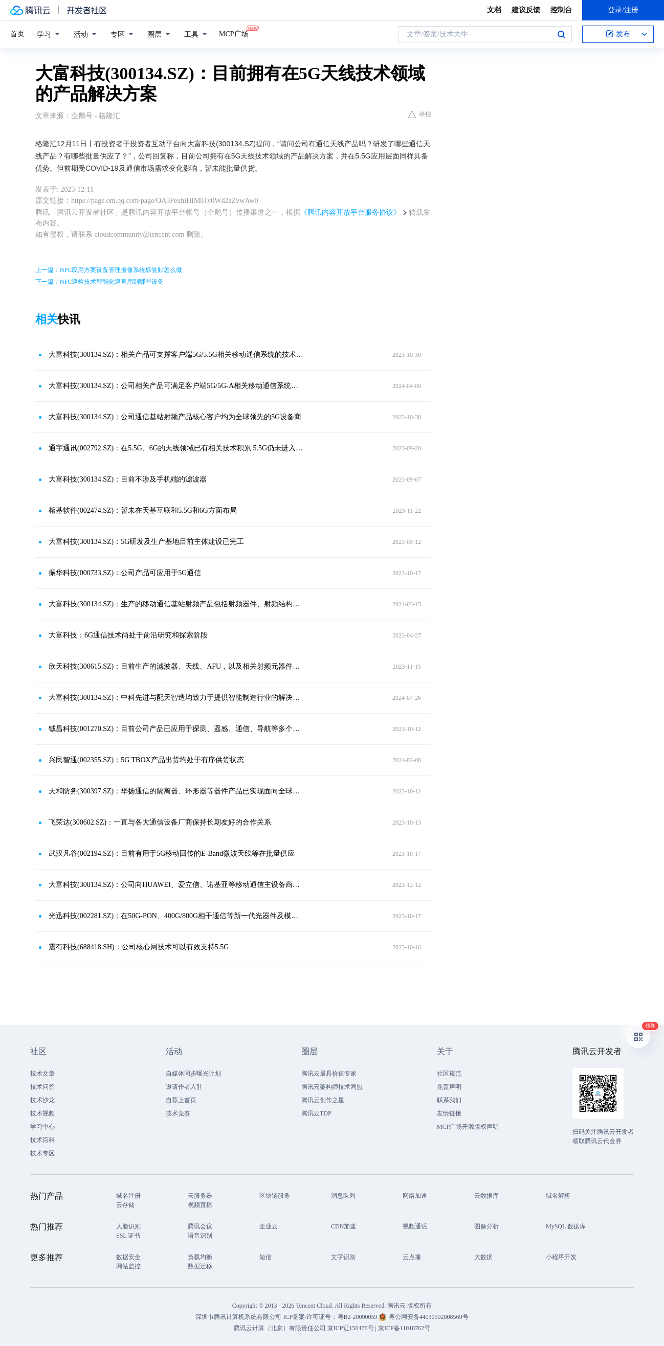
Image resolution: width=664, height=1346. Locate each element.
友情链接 (449, 1113)
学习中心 (42, 1126)
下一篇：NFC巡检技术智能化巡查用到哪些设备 (99, 281)
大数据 (483, 1257)
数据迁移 (200, 1266)
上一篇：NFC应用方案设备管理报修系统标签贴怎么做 (108, 269)
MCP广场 (234, 33)
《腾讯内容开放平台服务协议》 (350, 212)
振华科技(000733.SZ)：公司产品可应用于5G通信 (125, 573)
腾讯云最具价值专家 (329, 1073)
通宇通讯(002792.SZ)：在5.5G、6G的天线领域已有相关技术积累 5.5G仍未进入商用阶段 (176, 448)
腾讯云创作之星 (322, 1100)
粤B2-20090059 (358, 1316)
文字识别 (343, 1257)
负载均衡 (200, 1257)
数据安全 (128, 1257)
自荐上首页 (181, 1100)
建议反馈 (526, 10)
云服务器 (200, 1195)
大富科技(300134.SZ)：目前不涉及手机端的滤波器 (128, 479)
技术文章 (42, 1073)
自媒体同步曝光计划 (193, 1073)
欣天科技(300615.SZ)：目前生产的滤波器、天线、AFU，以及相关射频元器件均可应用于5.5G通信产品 (176, 666)
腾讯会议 (200, 1226)
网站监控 (128, 1266)
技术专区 (42, 1153)
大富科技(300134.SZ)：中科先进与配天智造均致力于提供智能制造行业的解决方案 (176, 697)
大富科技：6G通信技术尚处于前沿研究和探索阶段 (128, 635)
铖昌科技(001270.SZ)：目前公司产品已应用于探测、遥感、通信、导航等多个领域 (176, 729)
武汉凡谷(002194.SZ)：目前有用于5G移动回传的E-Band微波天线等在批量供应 (172, 853)
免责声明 (449, 1086)
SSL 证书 (128, 1235)
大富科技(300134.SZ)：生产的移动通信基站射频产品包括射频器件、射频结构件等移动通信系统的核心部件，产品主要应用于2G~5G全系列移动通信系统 (176, 604)
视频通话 (415, 1226)
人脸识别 (128, 1226)
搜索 (561, 34)
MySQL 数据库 (566, 1226)
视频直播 (200, 1204)
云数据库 (486, 1195)
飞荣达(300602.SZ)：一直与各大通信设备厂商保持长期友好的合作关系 (160, 822)
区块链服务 (274, 1195)
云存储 (125, 1204)
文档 (494, 10)
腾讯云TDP (316, 1113)
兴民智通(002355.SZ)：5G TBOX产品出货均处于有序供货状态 (146, 760)
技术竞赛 (178, 1113)
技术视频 (42, 1113)
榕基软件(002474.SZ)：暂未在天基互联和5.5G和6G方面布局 (143, 510)
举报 (419, 114)
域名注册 (128, 1195)
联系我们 (449, 1100)
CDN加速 (343, 1226)
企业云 (268, 1226)
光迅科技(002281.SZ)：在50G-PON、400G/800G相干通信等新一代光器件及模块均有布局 (176, 916)
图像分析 (486, 1226)
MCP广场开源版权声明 (468, 1126)
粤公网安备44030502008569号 (429, 1316)
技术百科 (42, 1140)
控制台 (561, 10)
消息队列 (343, 1195)
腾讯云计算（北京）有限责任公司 (280, 1328)
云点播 (412, 1257)
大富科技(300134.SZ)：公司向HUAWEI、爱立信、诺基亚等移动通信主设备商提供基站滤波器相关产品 (176, 884)
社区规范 (449, 1073)
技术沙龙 (42, 1100)
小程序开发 (561, 1257)
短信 (265, 1257)
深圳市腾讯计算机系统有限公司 (238, 1316)
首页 (17, 34)
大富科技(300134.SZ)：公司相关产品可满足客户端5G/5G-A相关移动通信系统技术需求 (176, 386)
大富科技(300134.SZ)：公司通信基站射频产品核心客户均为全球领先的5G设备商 (175, 417)
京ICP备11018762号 (404, 1328)
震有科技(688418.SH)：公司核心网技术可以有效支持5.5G (139, 947)
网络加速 (415, 1195)
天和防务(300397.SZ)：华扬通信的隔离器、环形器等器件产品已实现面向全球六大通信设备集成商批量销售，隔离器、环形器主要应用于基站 (176, 791)
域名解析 (558, 1195)
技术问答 (42, 1086)
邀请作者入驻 (184, 1086)
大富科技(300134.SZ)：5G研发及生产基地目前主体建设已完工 (146, 541)
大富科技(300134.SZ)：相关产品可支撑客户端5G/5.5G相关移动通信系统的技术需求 (176, 354)
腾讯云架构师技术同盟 (332, 1086)
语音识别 (200, 1235)
